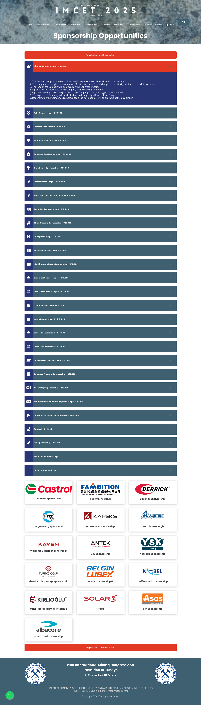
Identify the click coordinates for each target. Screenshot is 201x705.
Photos (148, 25)
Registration (91, 25)
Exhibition (118, 25)
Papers (105, 25)
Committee (74, 25)
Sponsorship (134, 25)
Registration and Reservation (100, 55)
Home (29, 25)
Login (170, 25)
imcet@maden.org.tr (117, 690)
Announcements (43, 25)
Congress (59, 25)
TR (183, 22)
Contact (159, 25)
